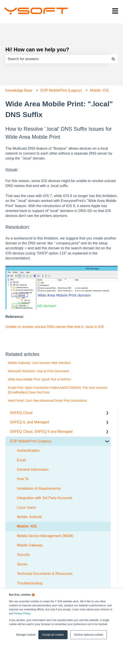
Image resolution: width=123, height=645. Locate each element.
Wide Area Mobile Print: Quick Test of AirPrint (39, 379)
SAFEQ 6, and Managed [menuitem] (29, 422)
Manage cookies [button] (26, 634)
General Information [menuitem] (32, 469)
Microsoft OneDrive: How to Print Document (38, 371)
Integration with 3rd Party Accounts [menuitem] (44, 498)
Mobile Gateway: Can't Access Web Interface (39, 363)
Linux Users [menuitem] (26, 507)
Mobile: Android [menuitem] (29, 517)
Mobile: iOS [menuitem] (27, 526)
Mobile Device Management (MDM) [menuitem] (45, 536)
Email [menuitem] (21, 460)
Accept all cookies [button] (53, 634)
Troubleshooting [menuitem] (29, 583)
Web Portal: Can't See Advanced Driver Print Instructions (47, 400)
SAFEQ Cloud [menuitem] (21, 413)
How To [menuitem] (23, 479)
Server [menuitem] (22, 564)
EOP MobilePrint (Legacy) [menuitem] (30, 441)
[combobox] (57, 59)
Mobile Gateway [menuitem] (30, 545)
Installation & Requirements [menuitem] (39, 488)
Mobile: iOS (99, 90)
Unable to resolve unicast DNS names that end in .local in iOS (54, 327)
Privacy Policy (22, 613)
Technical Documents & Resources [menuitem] (44, 574)
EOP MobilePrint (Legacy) (61, 90)
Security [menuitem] (23, 555)
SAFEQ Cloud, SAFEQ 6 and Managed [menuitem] (41, 431)
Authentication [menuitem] (28, 450)
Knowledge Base (18, 90)
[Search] (113, 59)
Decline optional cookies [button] (88, 634)
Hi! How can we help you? (37, 50)
